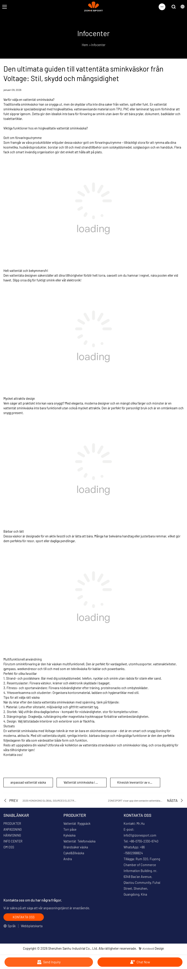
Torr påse (69, 829)
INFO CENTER (12, 841)
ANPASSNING (12, 829)
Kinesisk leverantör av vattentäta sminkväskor (138, 782)
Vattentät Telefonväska (79, 841)
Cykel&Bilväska (73, 853)
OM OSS (8, 847)
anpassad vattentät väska (28, 782)
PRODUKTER (12, 823)
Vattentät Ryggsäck (76, 823)
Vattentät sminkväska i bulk (82, 782)
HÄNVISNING (12, 835)
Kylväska (69, 835)
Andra (67, 859)
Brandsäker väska (75, 847)
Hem (85, 45)
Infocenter (98, 45)
